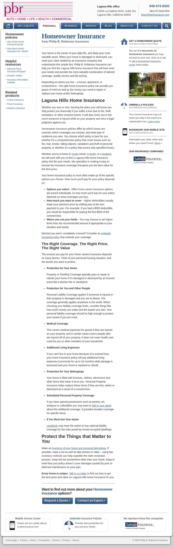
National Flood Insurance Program (16, 70)
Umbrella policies (141, 104)
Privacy (65, 540)
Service (56, 540)
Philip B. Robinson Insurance (38, 11)
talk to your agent (101, 405)
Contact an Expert (91, 500)
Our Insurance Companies (146, 151)
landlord (106, 154)
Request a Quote (58, 500)
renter (92, 154)
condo (75, 154)
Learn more (154, 121)
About (33, 540)
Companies (44, 540)
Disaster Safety (14, 75)
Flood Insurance (14, 104)
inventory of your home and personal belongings (79, 448)
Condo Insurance (15, 100)
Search (75, 540)
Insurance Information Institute (17, 81)
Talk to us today (77, 473)
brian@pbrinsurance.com (155, 14)
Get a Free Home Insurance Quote (15, 43)
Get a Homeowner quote (145, 41)
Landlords (52, 425)
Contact (23, 540)
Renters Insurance (15, 108)
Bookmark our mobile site (147, 129)
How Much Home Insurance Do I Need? (17, 50)
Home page (11, 540)
